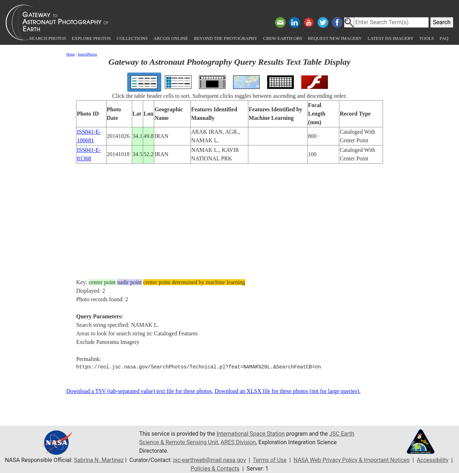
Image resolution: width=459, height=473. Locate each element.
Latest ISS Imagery (390, 38)
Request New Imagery (335, 38)
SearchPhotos (87, 54)
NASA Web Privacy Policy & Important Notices (351, 460)
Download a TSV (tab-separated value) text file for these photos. (140, 391)
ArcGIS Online (170, 38)
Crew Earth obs (282, 38)
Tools (426, 38)
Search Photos (47, 38)
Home (70, 54)
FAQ (443, 38)
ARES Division (238, 442)
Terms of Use (270, 460)
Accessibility (433, 460)
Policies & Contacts (214, 468)
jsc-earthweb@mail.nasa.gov (209, 460)
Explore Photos (91, 38)
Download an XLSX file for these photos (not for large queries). (288, 391)
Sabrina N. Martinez (99, 460)
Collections (132, 38)
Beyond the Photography (225, 38)
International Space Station (251, 433)
